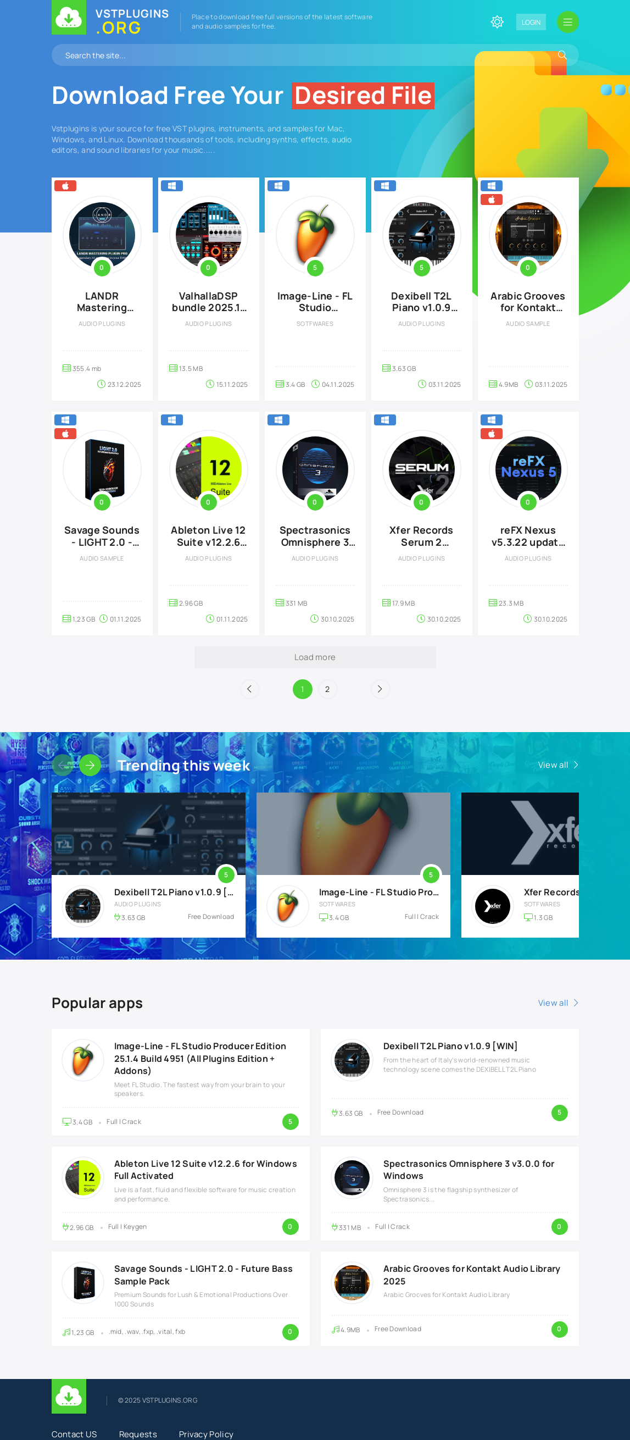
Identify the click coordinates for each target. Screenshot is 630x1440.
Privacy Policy (206, 1434)
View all (553, 765)
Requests (138, 1434)
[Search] (562, 55)
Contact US (74, 1434)
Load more (315, 657)
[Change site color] (497, 22)
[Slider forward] (90, 765)
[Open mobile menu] (568, 22)
